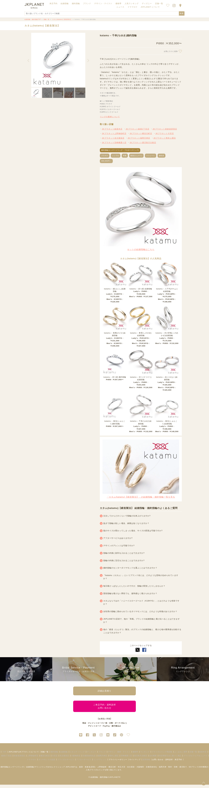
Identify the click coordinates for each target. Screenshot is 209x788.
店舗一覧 (159, 3)
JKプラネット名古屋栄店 (113, 138)
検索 (182, 13)
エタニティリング (77, 755)
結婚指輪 (64, 755)
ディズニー (91, 755)
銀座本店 (203, 755)
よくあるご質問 (180, 755)
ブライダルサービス (65, 763)
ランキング (145, 755)
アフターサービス (83, 763)
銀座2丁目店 (6, 759)
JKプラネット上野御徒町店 (114, 133)
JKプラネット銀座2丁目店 (137, 129)
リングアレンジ (99, 763)
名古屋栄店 (64, 759)
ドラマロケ (31, 763)
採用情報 (146, 763)
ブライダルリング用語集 (162, 755)
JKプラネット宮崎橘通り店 (114, 142)
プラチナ (104, 156)
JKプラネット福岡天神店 (139, 138)
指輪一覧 (45, 755)
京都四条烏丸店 (89, 759)
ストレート (150, 156)
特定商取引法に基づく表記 (170, 759)
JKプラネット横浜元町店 (141, 133)
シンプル (115, 156)
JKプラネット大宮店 (164, 133)
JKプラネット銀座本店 (112, 129)
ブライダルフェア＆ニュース (195, 759)
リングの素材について (110, 117)
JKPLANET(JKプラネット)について (24, 755)
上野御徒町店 (32, 759)
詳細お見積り (104, 691)
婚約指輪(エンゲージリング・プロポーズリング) (120, 150)
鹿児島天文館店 (140, 759)
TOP (4, 755)
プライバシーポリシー (117, 763)
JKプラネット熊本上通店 (164, 138)
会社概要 (153, 759)
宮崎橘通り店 (126, 759)
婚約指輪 (54, 755)
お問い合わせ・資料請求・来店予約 (167, 763)
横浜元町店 (45, 759)
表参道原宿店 (19, 759)
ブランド (102, 755)
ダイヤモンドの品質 (46, 763)
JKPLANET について (150, 7)
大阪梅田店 (76, 759)
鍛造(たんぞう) (136, 156)
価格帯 (135, 755)
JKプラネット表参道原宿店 (165, 129)
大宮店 (55, 759)
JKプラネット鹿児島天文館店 (143, 142)
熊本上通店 (114, 759)
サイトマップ (134, 763)
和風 (124, 156)
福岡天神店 (102, 759)
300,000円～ (106, 161)
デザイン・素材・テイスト (119, 755)
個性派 (161, 156)
